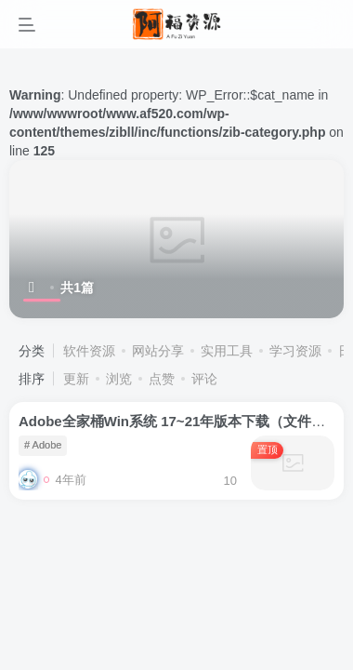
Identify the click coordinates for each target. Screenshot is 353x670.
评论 (204, 378)
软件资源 (89, 350)
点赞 (162, 378)
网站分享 (158, 350)
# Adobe (42, 444)
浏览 (119, 378)
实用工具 (227, 350)
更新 (76, 378)
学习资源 (295, 350)
